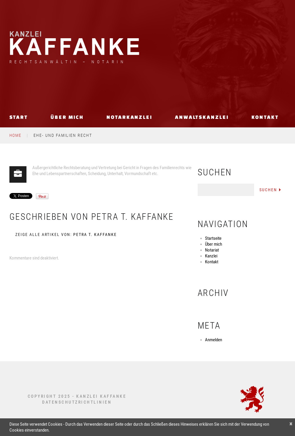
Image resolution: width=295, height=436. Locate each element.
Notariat (212, 250)
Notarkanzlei (129, 117)
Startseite (213, 238)
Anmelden (213, 339)
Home (15, 135)
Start (18, 117)
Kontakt (265, 117)
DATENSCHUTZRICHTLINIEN (76, 402)
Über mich (67, 117)
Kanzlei (211, 256)
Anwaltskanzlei (202, 117)
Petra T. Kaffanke (132, 217)
